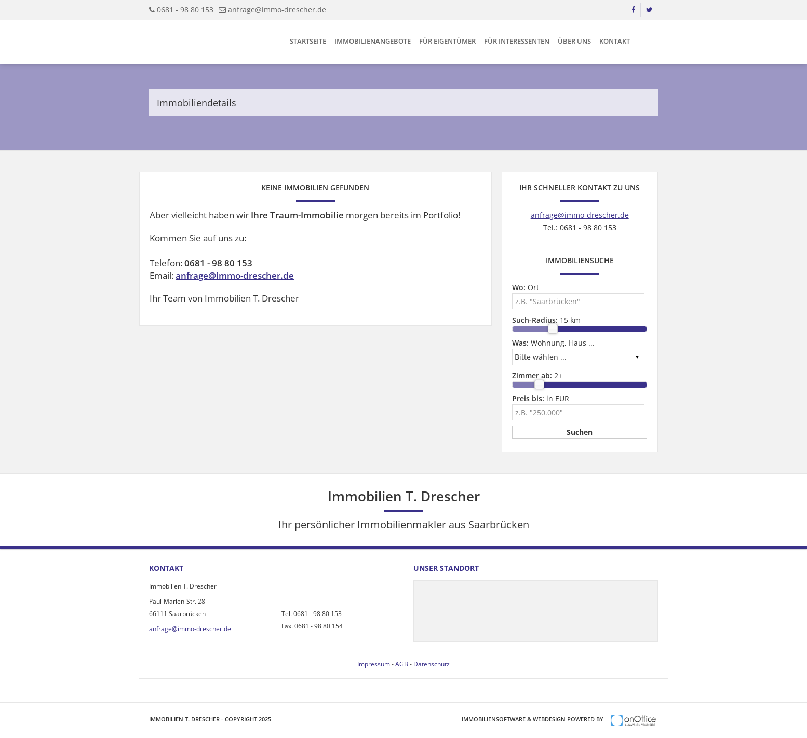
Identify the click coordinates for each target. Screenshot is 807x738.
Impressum (373, 664)
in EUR (540, 398)
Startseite (308, 41)
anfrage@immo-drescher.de (277, 10)
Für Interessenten (516, 41)
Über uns (574, 41)
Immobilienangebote (372, 41)
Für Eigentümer (447, 41)
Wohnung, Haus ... (553, 343)
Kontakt (614, 41)
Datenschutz (431, 664)
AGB (401, 664)
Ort (525, 287)
